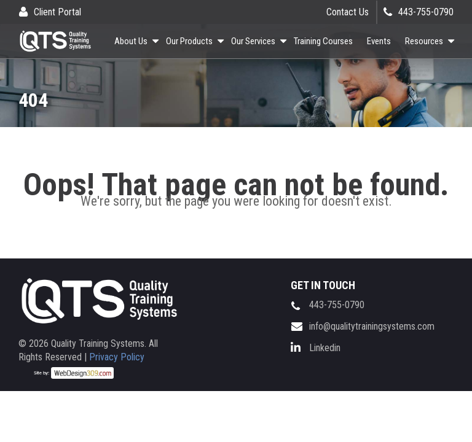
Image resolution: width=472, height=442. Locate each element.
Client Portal (57, 12)
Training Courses (323, 41)
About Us (131, 41)
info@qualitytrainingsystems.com (372, 326)
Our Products (189, 41)
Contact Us (347, 12)
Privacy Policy (116, 357)
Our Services (253, 41)
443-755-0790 (426, 12)
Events (379, 41)
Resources (424, 41)
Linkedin (324, 348)
